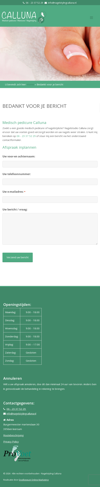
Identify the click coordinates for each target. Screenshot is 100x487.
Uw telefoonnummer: (16, 174)
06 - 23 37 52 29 (35, 2)
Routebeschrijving (13, 435)
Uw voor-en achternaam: (18, 156)
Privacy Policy (11, 441)
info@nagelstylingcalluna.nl (62, 2)
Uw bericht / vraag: (14, 209)
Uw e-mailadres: (13, 192)
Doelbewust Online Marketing (34, 479)
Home (30, 84)
